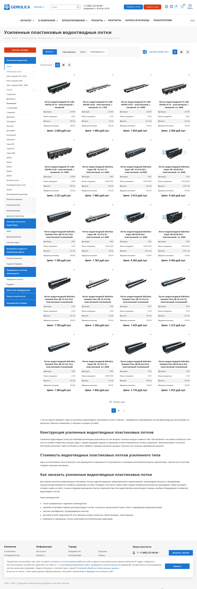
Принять (177, 566)
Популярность (97, 51)
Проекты (97, 20)
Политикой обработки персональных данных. (97, 568)
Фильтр (49, 51)
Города (72, 546)
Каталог (26, 20)
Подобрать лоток (133, 7)
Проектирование (73, 20)
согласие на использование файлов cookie (70, 561)
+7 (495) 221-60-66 (92, 6)
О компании (46, 20)
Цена (83, 51)
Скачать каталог (20, 50)
